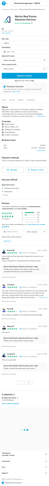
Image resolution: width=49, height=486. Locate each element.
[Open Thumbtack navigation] (5, 3)
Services (12, 100)
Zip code (5, 39)
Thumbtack (5, 9)
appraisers (14, 9)
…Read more (42, 297)
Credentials (30, 100)
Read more (41, 151)
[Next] (28, 382)
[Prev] (20, 382)
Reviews (21, 100)
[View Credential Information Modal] (14, 395)
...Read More (40, 116)
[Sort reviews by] (36, 232)
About (4, 100)
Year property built (9, 64)
